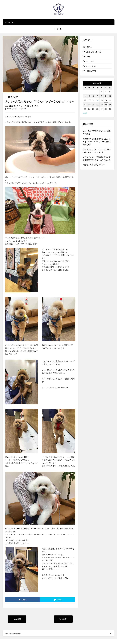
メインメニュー (58, 22)
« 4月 (85, 113)
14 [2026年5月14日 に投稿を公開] (97, 100)
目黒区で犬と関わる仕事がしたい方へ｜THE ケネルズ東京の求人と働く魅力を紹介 (97, 142)
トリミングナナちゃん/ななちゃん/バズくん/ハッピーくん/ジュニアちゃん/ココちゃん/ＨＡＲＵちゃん (39, 101)
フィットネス (90, 66)
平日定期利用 (90, 71)
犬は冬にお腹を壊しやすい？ (94, 165)
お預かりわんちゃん (93, 52)
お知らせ (88, 47)
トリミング (22, 109)
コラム (88, 56)
